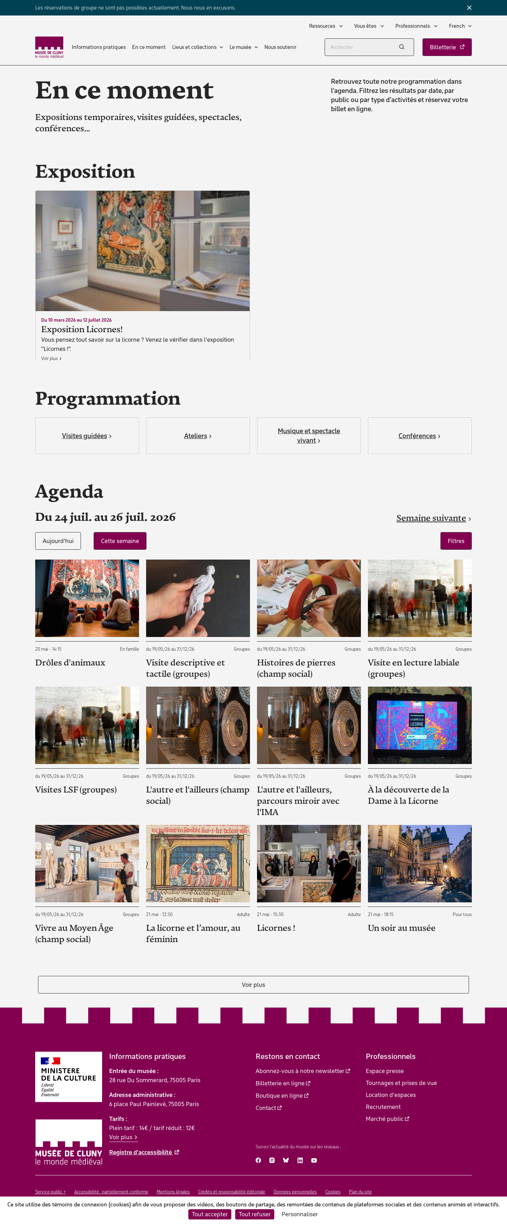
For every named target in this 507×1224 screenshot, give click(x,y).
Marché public (384, 1118)
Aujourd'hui (58, 540)
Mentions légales (173, 1191)
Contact (266, 1107)
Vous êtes (365, 26)
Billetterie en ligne (280, 1083)
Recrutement (383, 1106)
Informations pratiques (99, 47)
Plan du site (360, 1191)
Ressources (322, 26)
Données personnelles (295, 1191)
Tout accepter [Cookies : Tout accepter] (210, 1214)
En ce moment (149, 47)
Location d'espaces (391, 1094)
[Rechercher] (369, 47)
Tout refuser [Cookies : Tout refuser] (255, 1214)
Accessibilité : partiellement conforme (111, 1191)
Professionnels (413, 26)
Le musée (240, 47)
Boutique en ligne (279, 1095)
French (457, 26)
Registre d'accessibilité (141, 1152)
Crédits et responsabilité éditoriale (231, 1191)
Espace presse (385, 1070)
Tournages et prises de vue (401, 1082)
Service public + (50, 1191)
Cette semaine (120, 540)
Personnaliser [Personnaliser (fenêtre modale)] (300, 1214)
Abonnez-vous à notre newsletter (300, 1070)
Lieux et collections (194, 47)
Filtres (456, 540)
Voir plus (253, 984)
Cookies (332, 1191)
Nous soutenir (280, 47)
